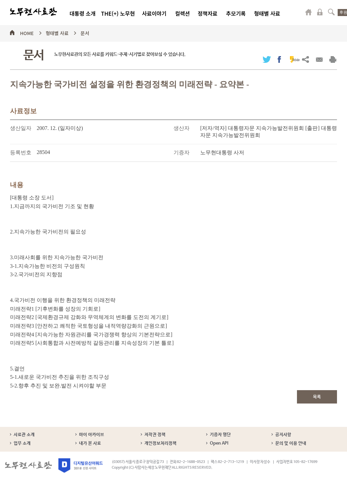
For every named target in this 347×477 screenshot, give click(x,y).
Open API (219, 443)
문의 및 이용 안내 (290, 443)
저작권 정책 (154, 434)
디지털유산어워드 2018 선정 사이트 (80, 465)
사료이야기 (154, 13)
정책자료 (208, 13)
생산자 (182, 128)
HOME (27, 32)
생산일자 (20, 128)
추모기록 (236, 13)
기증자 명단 (220, 434)
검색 (331, 12)
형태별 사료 (267, 13)
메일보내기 (319, 59)
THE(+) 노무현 (118, 13)
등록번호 (20, 152)
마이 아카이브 (91, 434)
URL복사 (305, 59)
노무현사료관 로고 (33, 12)
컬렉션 (182, 13)
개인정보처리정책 (160, 443)
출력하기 (333, 59)
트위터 (267, 59)
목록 (317, 397)
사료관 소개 (24, 434)
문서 (84, 32)
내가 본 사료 (90, 443)
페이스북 (279, 59)
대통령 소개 (82, 13)
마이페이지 (308, 12)
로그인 (320, 12)
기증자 (182, 152)
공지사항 (283, 434)
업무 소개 (22, 443)
